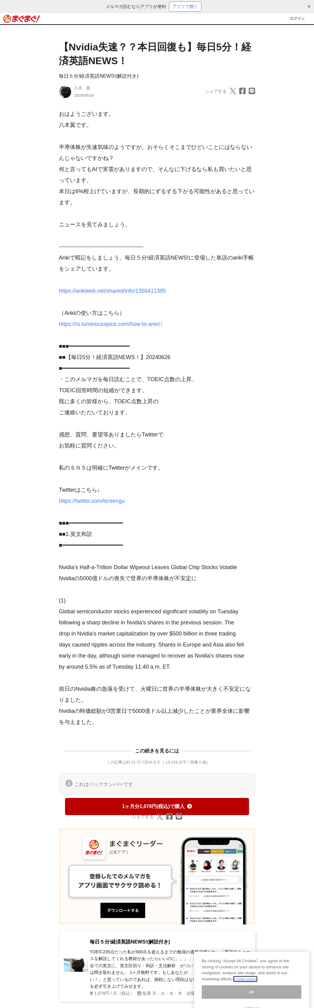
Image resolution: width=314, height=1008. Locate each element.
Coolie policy (245, 984)
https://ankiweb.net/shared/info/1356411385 (112, 291)
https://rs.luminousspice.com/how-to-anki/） (112, 324)
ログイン (297, 18)
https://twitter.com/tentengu (92, 501)
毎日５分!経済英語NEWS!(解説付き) (99, 76)
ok (251, 997)
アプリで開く (185, 6)
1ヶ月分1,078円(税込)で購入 (157, 806)
